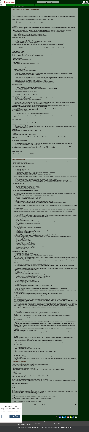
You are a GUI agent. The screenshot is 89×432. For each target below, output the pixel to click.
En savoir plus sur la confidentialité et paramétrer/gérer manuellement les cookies (11, 420)
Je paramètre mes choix (66, 427)
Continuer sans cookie (15, 416)
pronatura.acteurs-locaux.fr (23, 424)
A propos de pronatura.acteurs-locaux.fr (42, 426)
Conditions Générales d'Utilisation (60, 424)
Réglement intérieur (19, 9)
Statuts (13, 9)
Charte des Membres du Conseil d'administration (31, 9)
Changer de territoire (85, 3)
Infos (57, 423)
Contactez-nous (38, 423)
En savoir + (37, 424)
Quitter (5, 416)
